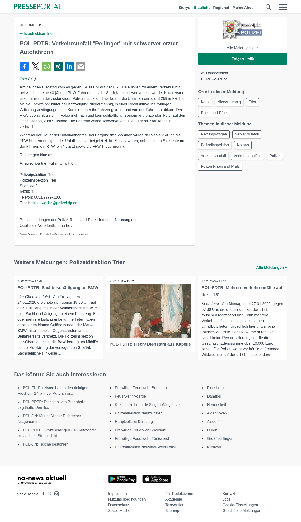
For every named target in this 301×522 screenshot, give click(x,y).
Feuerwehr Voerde (130, 396)
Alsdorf (213, 422)
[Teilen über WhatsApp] (46, 66)
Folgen (242, 59)
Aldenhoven (217, 413)
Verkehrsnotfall (213, 158)
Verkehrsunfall (248, 135)
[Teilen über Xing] (58, 66)
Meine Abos (243, 8)
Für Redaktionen (179, 494)
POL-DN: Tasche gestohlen (45, 444)
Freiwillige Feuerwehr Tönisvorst (142, 439)
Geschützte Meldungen (241, 511)
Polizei (206, 169)
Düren (212, 430)
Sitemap (172, 511)
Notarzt (244, 147)
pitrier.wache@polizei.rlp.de (54, 203)
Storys (184, 8)
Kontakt (228, 494)
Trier (23, 79)
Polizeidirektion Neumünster (138, 413)
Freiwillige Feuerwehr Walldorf (140, 430)
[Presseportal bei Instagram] (55, 493)
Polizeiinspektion (215, 147)
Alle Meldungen (242, 48)
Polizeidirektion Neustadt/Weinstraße (146, 447)
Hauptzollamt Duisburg (134, 422)
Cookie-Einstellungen (240, 505)
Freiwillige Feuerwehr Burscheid (142, 388)
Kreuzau (214, 447)
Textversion (174, 505)
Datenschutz (118, 505)
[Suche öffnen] (268, 7)
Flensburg (215, 388)
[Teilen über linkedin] (69, 66)
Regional (221, 8)
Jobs (226, 499)
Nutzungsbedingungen (127, 499)
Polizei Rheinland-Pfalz (240, 169)
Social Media (119, 511)
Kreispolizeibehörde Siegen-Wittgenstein (149, 405)
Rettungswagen (214, 135)
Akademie (173, 499)
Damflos (214, 396)
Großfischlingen (220, 439)
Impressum (117, 494)
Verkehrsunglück (249, 158)
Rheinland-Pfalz (214, 114)
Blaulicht (202, 8)
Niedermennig (230, 102)
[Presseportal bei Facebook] (42, 494)
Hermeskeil (216, 405)
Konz (205, 102)
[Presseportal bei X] (48, 494)
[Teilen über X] (35, 66)
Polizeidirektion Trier (37, 34)
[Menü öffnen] (282, 7)
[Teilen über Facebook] (24, 66)
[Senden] (80, 66)
